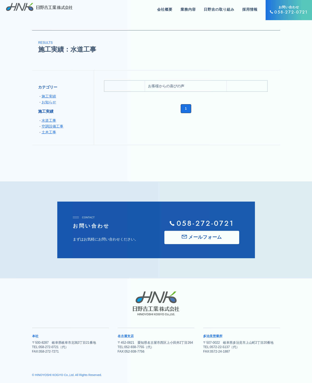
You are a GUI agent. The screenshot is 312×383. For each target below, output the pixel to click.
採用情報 (250, 9)
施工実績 (49, 96)
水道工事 (49, 121)
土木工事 (49, 132)
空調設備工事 (52, 126)
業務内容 (188, 9)
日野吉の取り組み (219, 9)
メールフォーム (205, 237)
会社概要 (164, 9)
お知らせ (49, 102)
